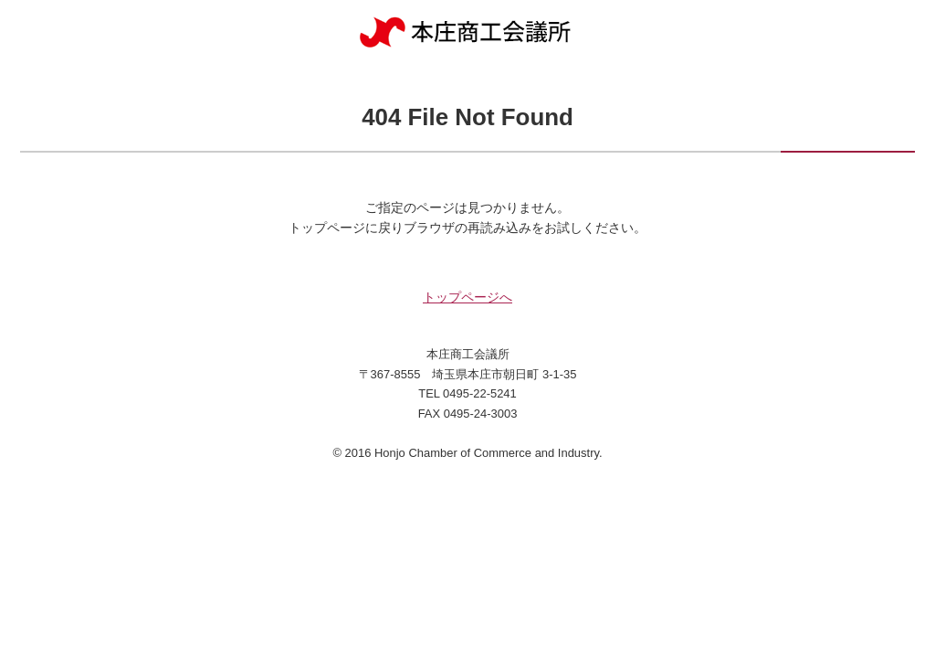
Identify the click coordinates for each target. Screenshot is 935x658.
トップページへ (467, 297)
